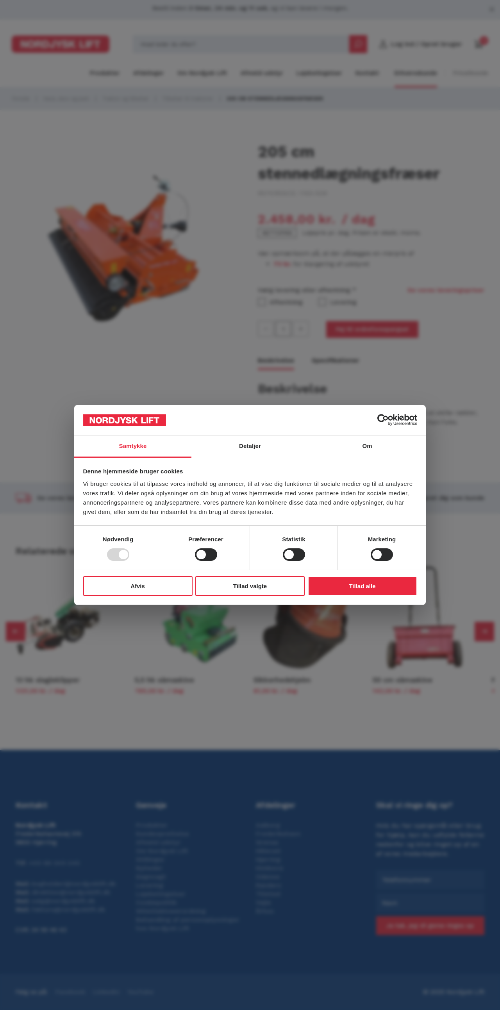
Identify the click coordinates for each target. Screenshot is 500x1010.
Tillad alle (362, 586)
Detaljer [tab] (250, 446)
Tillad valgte (250, 586)
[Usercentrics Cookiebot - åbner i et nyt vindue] (383, 420)
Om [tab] (367, 446)
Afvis (137, 586)
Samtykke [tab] (133, 446)
